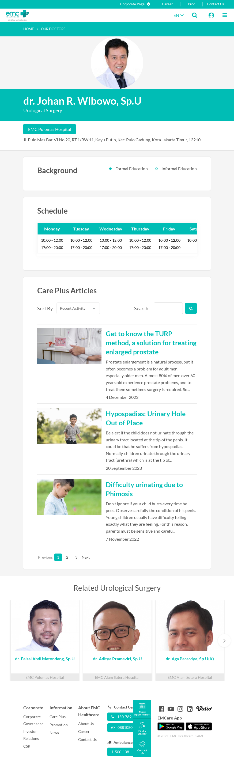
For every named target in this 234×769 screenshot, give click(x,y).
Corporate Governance (33, 720)
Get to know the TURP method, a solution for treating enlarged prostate (151, 342)
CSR (26, 746)
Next (85, 557)
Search (141, 308)
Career (167, 4)
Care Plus (58, 716)
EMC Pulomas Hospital (49, 129)
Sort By (44, 308)
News (54, 732)
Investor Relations (31, 735)
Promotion (59, 724)
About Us (86, 723)
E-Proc (189, 4)
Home (28, 29)
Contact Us (215, 4)
